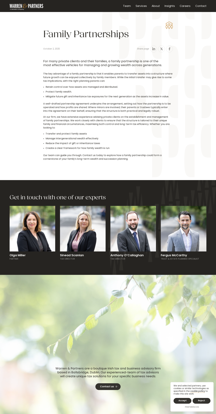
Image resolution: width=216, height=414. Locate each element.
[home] (26, 6)
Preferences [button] (192, 407)
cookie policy (197, 391)
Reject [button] (201, 401)
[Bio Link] (32, 257)
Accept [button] (182, 401)
